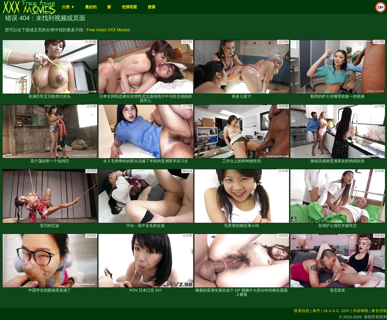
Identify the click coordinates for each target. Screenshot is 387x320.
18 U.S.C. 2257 (336, 310)
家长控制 (379, 310)
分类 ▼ (68, 7)
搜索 (151, 7)
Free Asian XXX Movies (108, 30)
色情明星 (129, 7)
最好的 (91, 7)
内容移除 (360, 310)
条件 (316, 310)
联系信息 (301, 310)
